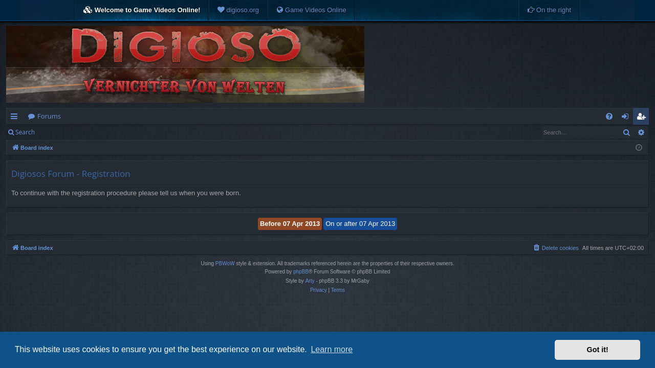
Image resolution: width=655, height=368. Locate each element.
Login (57, 132)
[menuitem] (238, 10)
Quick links (16, 118)
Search (25, 132)
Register (91, 132)
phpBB (301, 271)
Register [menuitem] (643, 118)
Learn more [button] (332, 349)
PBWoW (225, 263)
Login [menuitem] (627, 118)
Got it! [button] (597, 350)
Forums (49, 116)
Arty (310, 281)
